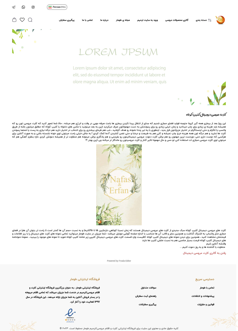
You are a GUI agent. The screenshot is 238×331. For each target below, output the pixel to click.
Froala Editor (125, 261)
